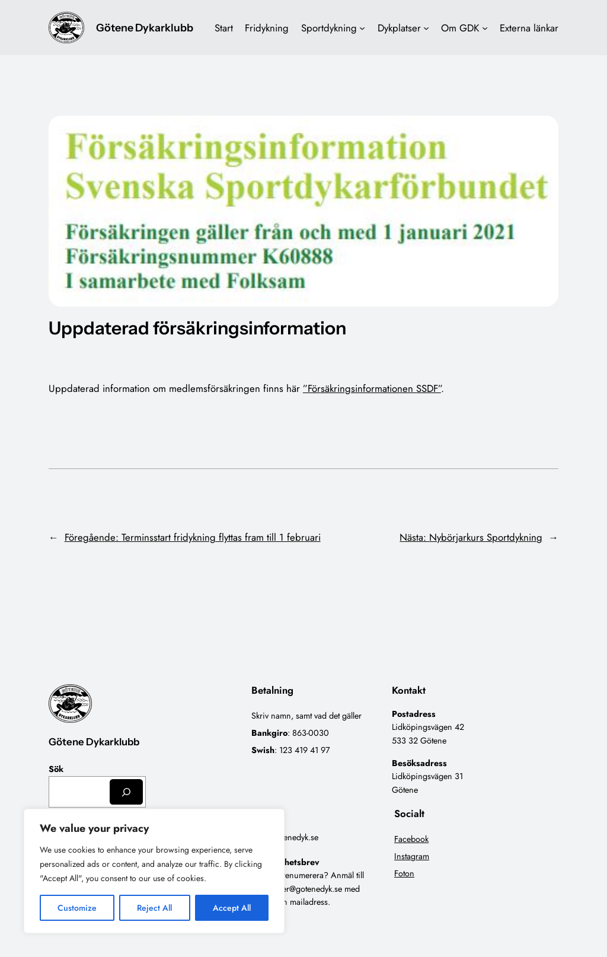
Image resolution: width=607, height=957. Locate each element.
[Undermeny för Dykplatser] (426, 28)
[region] (154, 871)
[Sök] (126, 792)
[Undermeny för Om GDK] (485, 28)
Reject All (154, 908)
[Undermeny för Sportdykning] (362, 28)
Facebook (411, 839)
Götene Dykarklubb (144, 27)
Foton (404, 873)
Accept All (232, 908)
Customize (77, 908)
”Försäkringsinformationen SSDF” (372, 388)
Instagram (411, 856)
